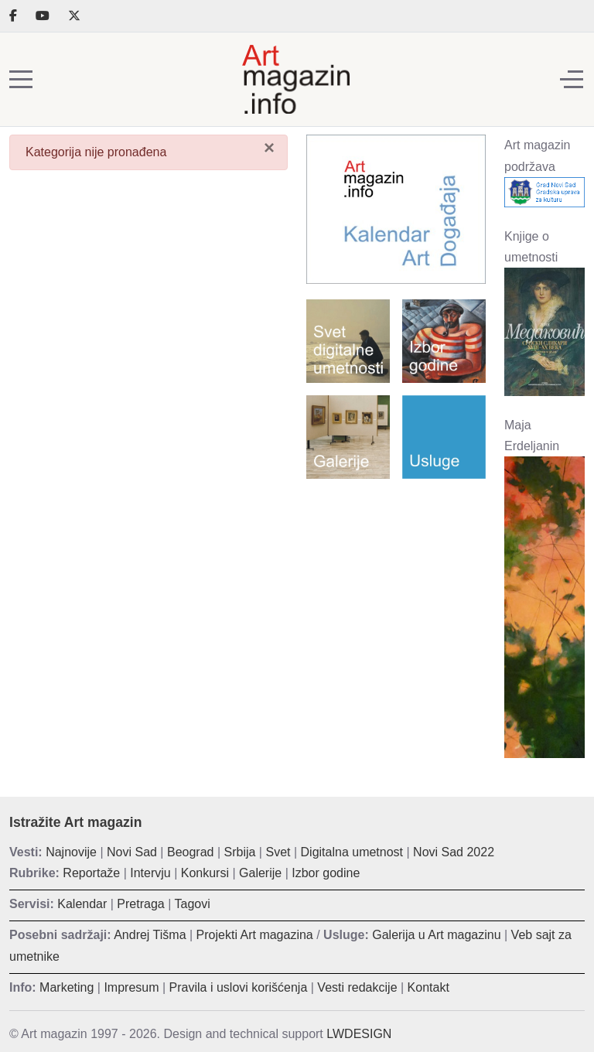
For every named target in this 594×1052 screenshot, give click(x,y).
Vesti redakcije (357, 987)
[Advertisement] (396, 571)
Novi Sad (132, 852)
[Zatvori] (269, 147)
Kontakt (428, 987)
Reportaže (91, 873)
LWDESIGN (358, 1033)
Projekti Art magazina (254, 934)
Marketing (66, 987)
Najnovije (71, 852)
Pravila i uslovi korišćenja (238, 987)
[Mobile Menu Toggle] (20, 79)
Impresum (131, 987)
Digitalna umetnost (352, 852)
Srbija (240, 852)
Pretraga (140, 903)
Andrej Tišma (150, 934)
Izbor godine (326, 873)
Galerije (260, 873)
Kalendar (82, 903)
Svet (277, 852)
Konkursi (205, 873)
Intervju (150, 873)
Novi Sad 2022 (453, 852)
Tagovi (192, 903)
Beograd (190, 852)
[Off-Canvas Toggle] (571, 79)
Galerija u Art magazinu (436, 934)
